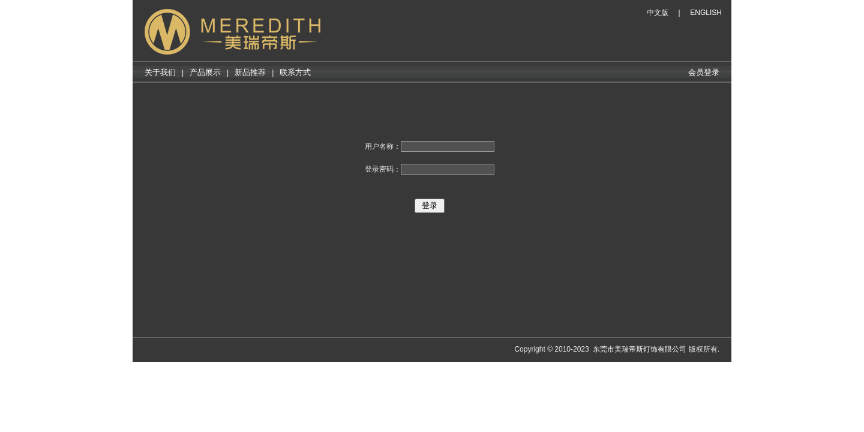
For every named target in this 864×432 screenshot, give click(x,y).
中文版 (657, 12)
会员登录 (703, 72)
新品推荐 (250, 72)
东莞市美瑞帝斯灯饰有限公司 (639, 349)
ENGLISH (706, 12)
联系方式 (295, 72)
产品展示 (205, 72)
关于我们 (160, 72)
